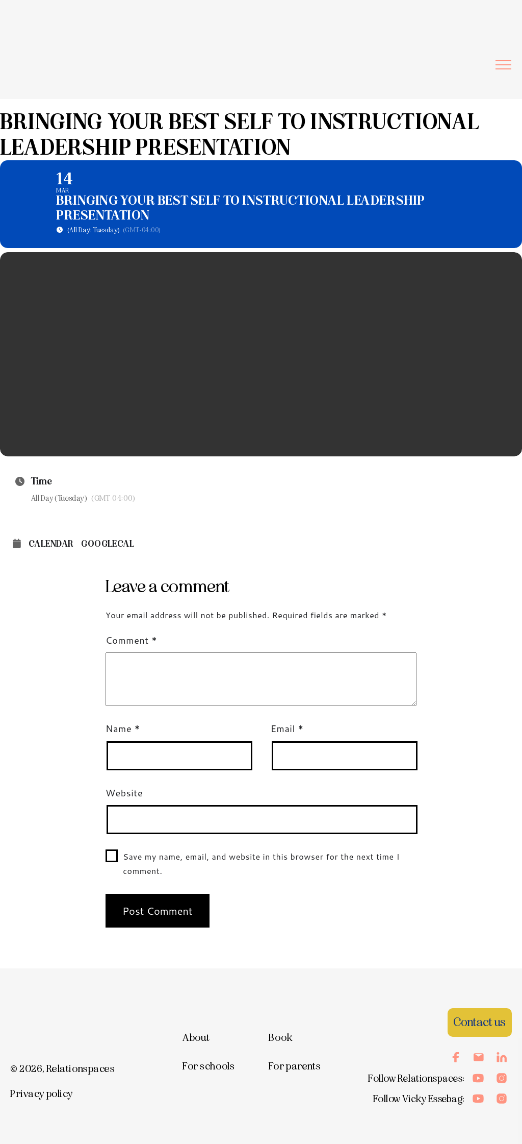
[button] (503, 64)
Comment (131, 640)
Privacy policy (41, 1093)
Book (280, 1037)
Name (123, 728)
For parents (295, 1066)
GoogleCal (107, 544)
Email (287, 728)
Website (124, 792)
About (196, 1037)
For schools (208, 1066)
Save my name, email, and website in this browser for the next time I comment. (261, 863)
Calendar (51, 544)
